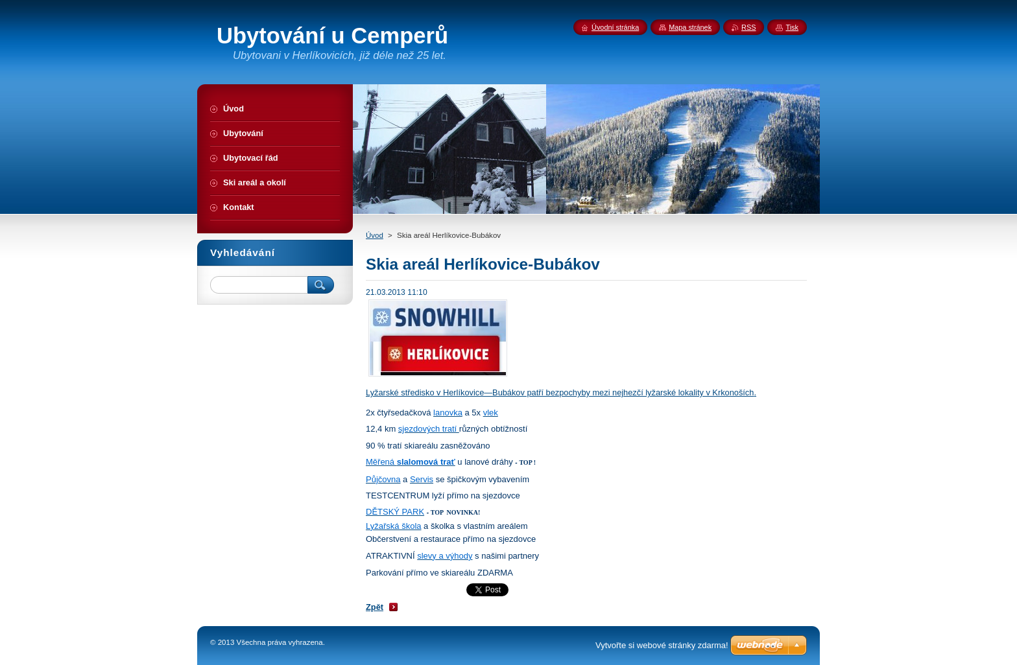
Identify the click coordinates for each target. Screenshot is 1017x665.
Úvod (374, 235)
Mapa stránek (690, 27)
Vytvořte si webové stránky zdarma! (661, 645)
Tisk (791, 27)
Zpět (374, 607)
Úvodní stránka (615, 27)
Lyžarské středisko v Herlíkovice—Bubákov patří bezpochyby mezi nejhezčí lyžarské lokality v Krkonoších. (561, 392)
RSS (748, 27)
